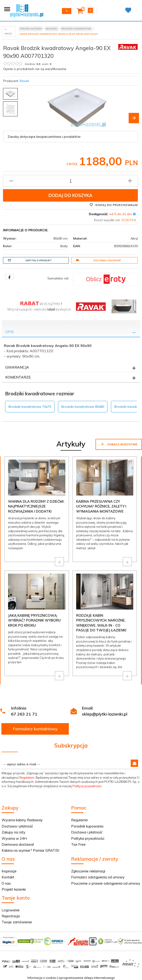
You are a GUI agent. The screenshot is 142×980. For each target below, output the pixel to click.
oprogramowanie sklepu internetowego (87, 978)
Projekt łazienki (14, 889)
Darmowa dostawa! (18, 844)
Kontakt (8, 877)
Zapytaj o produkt (30, 260)
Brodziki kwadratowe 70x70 (30, 407)
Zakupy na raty (13, 832)
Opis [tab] (9, 331)
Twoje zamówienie (17, 922)
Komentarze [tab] (18, 377)
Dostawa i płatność (98, 260)
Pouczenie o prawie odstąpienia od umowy (105, 883)
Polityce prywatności (87, 786)
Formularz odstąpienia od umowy (98, 877)
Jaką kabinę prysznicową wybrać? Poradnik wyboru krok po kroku (34, 620)
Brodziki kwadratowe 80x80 (82, 407)
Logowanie (11, 910)
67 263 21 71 (24, 714)
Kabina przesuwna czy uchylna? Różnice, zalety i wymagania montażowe (101, 506)
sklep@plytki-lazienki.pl (104, 714)
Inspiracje (9, 871)
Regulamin (26, 777)
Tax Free (78, 844)
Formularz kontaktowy (35, 728)
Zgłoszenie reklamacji (88, 871)
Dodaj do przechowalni (114, 205)
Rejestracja (11, 916)
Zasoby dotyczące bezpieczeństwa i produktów (44, 137)
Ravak (24, 81)
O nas (6, 883)
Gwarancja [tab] (17, 367)
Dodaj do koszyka (70, 195)
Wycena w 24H (14, 838)
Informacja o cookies (42, 978)
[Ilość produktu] (70, 181)
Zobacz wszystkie (118, 444)
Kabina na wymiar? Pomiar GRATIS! (30, 850)
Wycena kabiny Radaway (22, 820)
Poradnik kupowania (87, 826)
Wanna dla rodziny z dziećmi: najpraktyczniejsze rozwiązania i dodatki (36, 506)
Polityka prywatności (87, 838)
